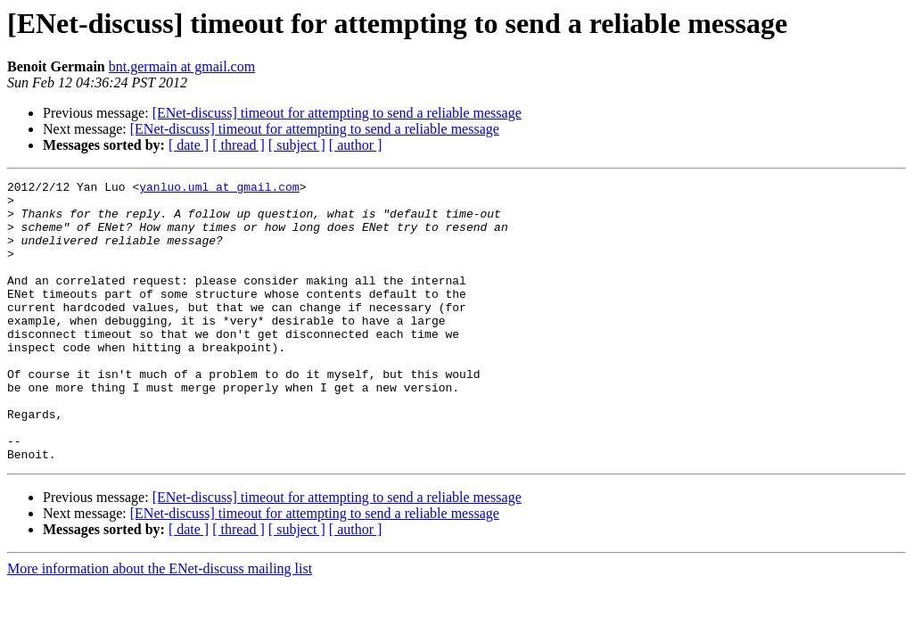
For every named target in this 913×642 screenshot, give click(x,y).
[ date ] (189, 144)
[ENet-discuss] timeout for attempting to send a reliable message (337, 112)
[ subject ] (296, 144)
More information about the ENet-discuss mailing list (159, 624)
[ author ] (355, 144)
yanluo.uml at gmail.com (219, 189)
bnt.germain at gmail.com (182, 66)
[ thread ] (238, 144)
